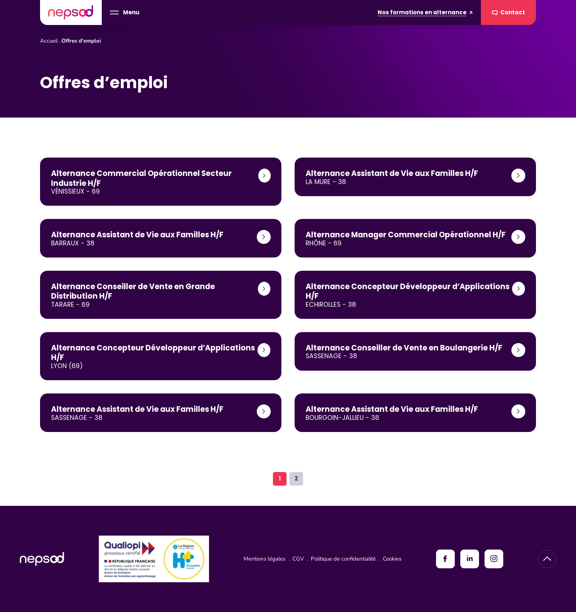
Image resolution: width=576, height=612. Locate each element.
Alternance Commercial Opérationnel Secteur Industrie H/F (141, 178)
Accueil (49, 40)
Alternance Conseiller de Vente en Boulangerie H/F (404, 348)
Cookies (392, 558)
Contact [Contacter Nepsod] (508, 12)
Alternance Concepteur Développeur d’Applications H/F (408, 291)
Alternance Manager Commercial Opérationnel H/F (405, 235)
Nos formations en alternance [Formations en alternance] (425, 12)
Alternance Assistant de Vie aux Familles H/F (392, 173)
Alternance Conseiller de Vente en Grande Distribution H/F (133, 291)
